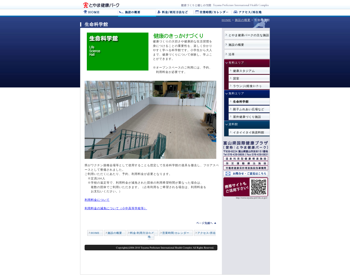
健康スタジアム (244, 71)
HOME (226, 20)
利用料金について (97, 199)
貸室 (236, 78)
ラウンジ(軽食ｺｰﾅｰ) (247, 86)
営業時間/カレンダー (175, 232)
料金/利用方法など (142, 232)
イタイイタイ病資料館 (248, 132)
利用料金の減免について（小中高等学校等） (116, 208)
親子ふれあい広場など (248, 109)
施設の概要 (242, 20)
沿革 (232, 54)
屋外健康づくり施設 (247, 116)
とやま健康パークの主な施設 (249, 35)
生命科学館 (241, 101)
